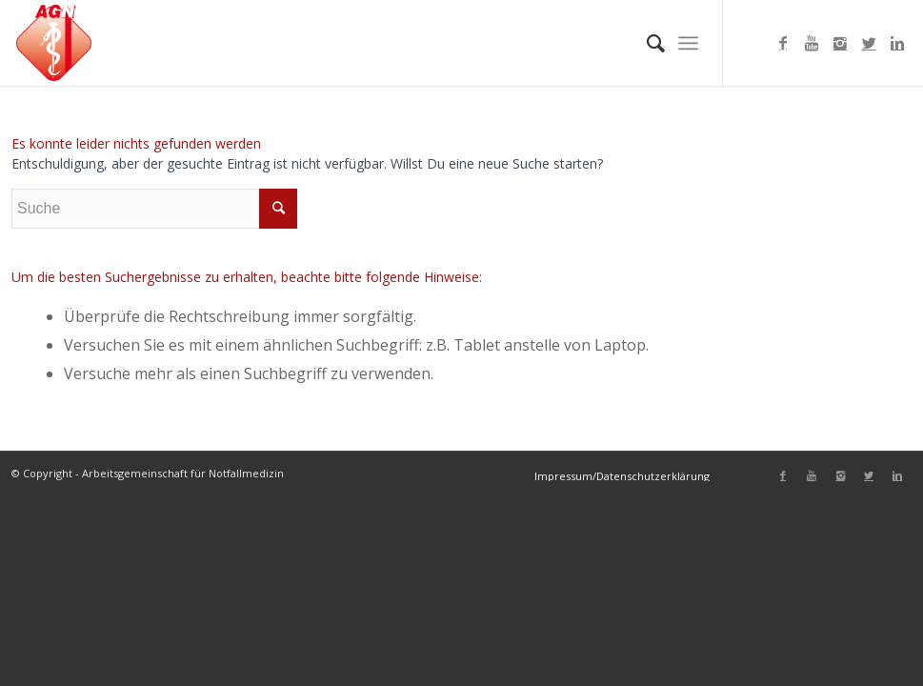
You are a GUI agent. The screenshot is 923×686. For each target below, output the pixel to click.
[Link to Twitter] (868, 43)
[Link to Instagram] (840, 43)
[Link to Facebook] (783, 43)
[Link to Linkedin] (897, 43)
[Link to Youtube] (811, 43)
